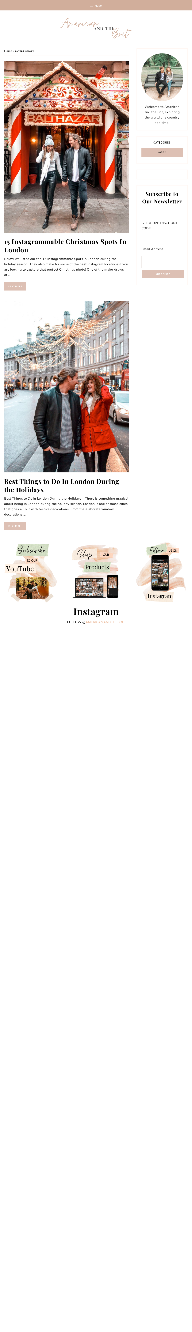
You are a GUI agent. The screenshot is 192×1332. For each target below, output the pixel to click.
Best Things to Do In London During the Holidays (61, 485)
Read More (15, 286)
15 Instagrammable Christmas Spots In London (65, 245)
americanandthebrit (105, 622)
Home (8, 51)
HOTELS (162, 152)
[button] (96, 5)
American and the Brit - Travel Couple (96, 28)
